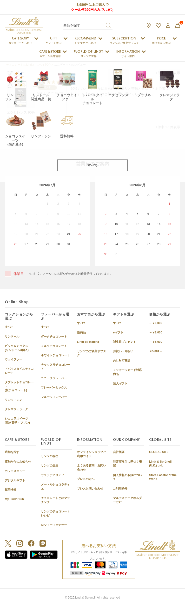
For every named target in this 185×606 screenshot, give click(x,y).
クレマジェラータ (16, 409)
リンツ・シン (13, 400)
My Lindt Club (14, 499)
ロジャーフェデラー (54, 525)
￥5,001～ (155, 351)
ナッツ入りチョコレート (55, 366)
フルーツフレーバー (54, 397)
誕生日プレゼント (124, 342)
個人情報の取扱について (127, 477)
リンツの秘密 (49, 456)
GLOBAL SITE (158, 452)
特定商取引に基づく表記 (127, 463)
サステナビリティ (52, 475)
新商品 (81, 332)
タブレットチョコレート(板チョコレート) (19, 386)
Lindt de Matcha (88, 342)
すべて (9, 327)
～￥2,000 (155, 332)
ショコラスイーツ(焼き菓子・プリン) (17, 420)
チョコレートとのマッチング (55, 500)
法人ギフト (120, 383)
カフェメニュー (15, 471)
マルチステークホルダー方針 (127, 500)
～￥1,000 (155, 323)
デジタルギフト (15, 480)
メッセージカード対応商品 (127, 372)
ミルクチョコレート (54, 346)
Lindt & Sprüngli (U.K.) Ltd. (160, 463)
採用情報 (10, 489)
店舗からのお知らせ (18, 461)
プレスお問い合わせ (90, 488)
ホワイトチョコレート (55, 355)
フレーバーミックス (54, 387)
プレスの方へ (85, 479)
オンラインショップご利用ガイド (91, 454)
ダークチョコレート (54, 336)
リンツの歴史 (49, 465)
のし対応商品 (121, 360)
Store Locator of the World (163, 477)
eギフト (118, 332)
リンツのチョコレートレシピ (55, 513)
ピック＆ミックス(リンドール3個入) (17, 348)
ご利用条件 (120, 488)
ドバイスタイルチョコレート (19, 371)
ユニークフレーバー (54, 378)
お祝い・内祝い (123, 351)
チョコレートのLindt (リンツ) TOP (28, 64)
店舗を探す (12, 452)
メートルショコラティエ (55, 486)
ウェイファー (13, 359)
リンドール (12, 336)
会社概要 (119, 452)
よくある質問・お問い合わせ (91, 467)
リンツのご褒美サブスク (91, 353)
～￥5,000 (155, 342)
